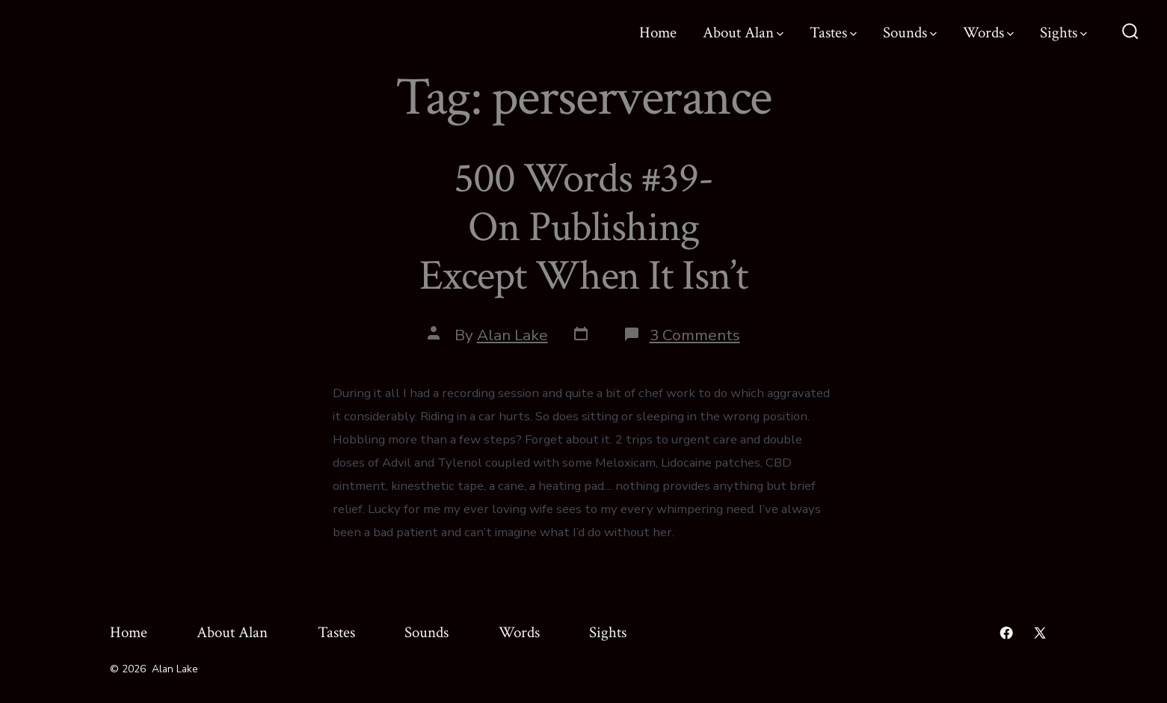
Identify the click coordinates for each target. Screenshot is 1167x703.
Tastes (833, 32)
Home (658, 32)
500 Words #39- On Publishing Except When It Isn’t (583, 227)
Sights (1063, 32)
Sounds (910, 32)
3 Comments (695, 335)
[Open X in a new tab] (1040, 632)
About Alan (743, 32)
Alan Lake (512, 335)
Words (988, 32)
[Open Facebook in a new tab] (1006, 632)
